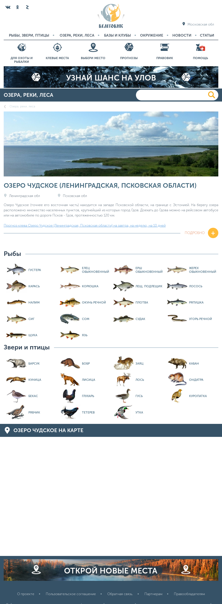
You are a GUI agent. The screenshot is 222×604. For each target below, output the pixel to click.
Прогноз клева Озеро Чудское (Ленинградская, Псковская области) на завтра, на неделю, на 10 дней (85, 225)
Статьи (207, 35)
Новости (181, 35)
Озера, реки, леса (77, 35)
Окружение (151, 35)
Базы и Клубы (117, 35)
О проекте (25, 594)
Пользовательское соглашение (71, 594)
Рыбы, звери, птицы (29, 35)
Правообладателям (189, 594)
